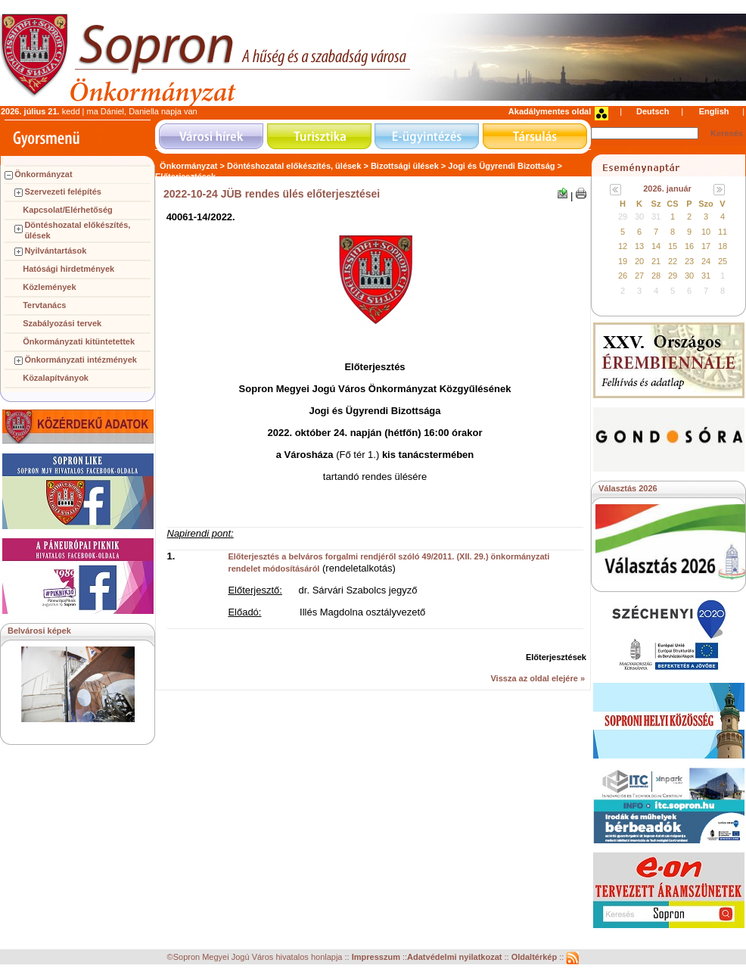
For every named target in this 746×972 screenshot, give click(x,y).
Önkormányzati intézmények (80, 359)
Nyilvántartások (55, 250)
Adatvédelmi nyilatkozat (454, 957)
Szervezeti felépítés (62, 191)
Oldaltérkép (535, 957)
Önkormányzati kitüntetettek (79, 341)
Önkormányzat (43, 174)
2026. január (667, 188)
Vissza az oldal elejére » (537, 678)
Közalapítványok (56, 377)
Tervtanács (44, 305)
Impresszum (377, 957)
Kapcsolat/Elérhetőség (68, 209)
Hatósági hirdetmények (68, 268)
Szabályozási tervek (62, 323)
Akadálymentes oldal (549, 111)
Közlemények (49, 286)
